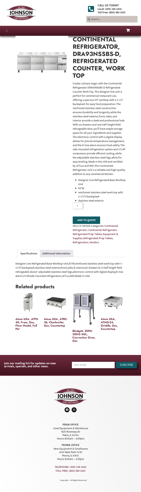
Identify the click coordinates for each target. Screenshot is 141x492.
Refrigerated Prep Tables (98, 238)
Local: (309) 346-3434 (110, 9)
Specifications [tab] (28, 253)
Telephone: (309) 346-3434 (70, 467)
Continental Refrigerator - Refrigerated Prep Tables (96, 232)
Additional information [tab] (56, 253)
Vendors (94, 242)
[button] (7, 31)
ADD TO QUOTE (86, 220)
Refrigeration (80, 242)
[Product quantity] (78, 206)
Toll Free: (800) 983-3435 (111, 12)
